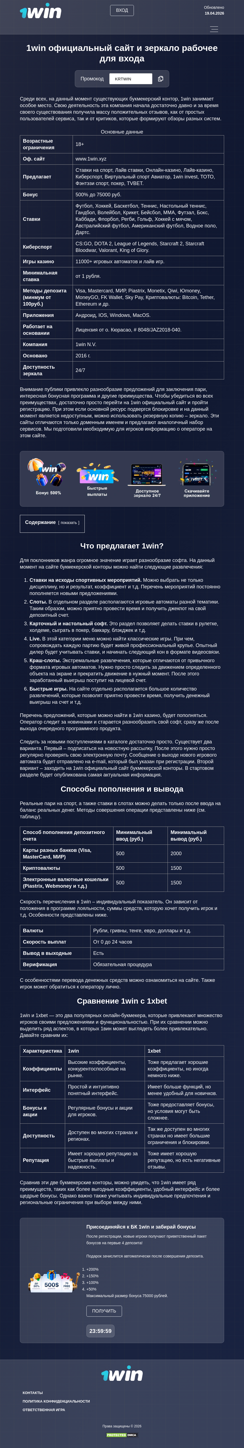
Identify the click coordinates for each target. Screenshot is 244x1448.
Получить (104, 1311)
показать (69, 522)
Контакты (33, 1393)
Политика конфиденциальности (56, 1401)
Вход (122, 10)
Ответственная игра (44, 1410)
